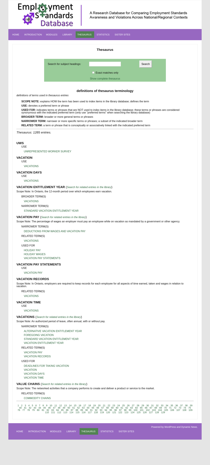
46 (49, 407)
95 (110, 410)
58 (107, 407)
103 (154, 410)
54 (88, 407)
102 (148, 410)
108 (184, 410)
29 (142, 405)
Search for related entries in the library (89, 187)
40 (20, 407)
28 (138, 405)
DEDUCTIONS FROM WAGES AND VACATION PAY (54, 231)
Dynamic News (189, 427)
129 (163, 412)
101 (142, 410)
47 (54, 407)
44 (39, 407)
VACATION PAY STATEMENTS (42, 258)
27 (133, 405)
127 (151, 412)
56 (97, 407)
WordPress (170, 427)
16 (80, 405)
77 (23, 410)
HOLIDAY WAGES (34, 254)
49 (64, 407)
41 (25, 407)
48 (59, 407)
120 (108, 412)
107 (178, 410)
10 (51, 405)
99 (130, 410)
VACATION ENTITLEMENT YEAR (43, 343)
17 (85, 405)
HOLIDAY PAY (32, 250)
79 (33, 410)
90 (86, 410)
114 (71, 412)
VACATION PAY (33, 272)
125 (138, 412)
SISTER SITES (122, 34)
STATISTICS (103, 34)
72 (175, 407)
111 (53, 412)
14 (70, 405)
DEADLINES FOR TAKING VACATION (46, 365)
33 (162, 405)
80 (38, 410)
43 (35, 407)
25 (123, 405)
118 (96, 412)
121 (114, 412)
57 (102, 407)
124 (132, 412)
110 (47, 412)
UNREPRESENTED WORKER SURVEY (47, 151)
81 (43, 410)
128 (157, 412)
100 (135, 410)
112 (59, 412)
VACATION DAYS (34, 373)
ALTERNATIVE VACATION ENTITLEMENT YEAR (53, 331)
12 (60, 405)
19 (94, 405)
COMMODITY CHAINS (37, 398)
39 (191, 405)
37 (181, 405)
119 (102, 412)
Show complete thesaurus (105, 78)
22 (109, 405)
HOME (15, 34)
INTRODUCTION (33, 34)
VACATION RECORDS (37, 356)
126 (145, 412)
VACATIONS (31, 166)
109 (190, 410)
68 (156, 407)
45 (44, 407)
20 (99, 405)
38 (186, 405)
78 (28, 410)
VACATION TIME (34, 377)
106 (172, 410)
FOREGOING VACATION (39, 335)
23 (114, 405)
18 (89, 405)
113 (65, 412)
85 (62, 410)
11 (55, 405)
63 (131, 407)
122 (120, 412)
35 (171, 405)
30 (147, 405)
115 (77, 412)
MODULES (51, 34)
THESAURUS (84, 34)
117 (90, 412)
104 (160, 410)
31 (152, 405)
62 (127, 407)
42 (30, 407)
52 (78, 407)
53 (83, 407)
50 (68, 407)
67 (151, 407)
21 (104, 405)
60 (117, 407)
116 (83, 412)
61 (122, 407)
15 (75, 405)
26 (128, 405)
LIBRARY (67, 34)
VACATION (30, 369)
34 (167, 405)
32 (157, 405)
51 (73, 407)
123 (126, 412)
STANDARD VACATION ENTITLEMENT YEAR (51, 210)
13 (65, 405)
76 (19, 410)
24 (118, 405)
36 (176, 405)
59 (112, 407)
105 (166, 410)
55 (93, 407)
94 (106, 410)
